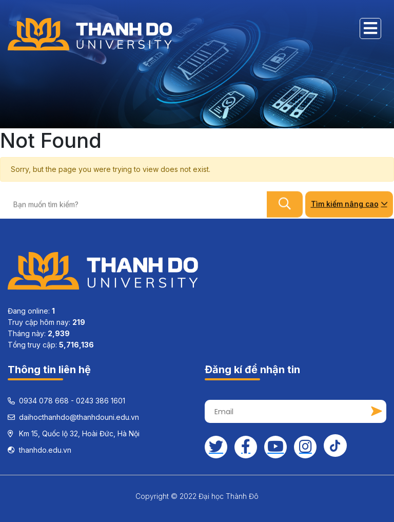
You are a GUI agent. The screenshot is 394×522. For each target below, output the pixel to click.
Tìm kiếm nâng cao (349, 203)
